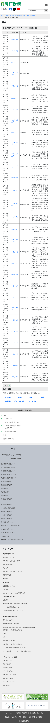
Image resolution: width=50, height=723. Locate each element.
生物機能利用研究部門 (8, 508)
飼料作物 (8, 401)
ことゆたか (14, 343)
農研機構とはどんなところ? (11, 561)
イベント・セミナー (9, 682)
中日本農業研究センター (8, 471)
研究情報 (6, 582)
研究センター (16, 459)
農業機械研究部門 (6, 485)
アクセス (5, 568)
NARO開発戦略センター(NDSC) (11, 455)
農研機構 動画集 (8, 678)
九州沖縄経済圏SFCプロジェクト (13, 610)
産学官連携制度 (7, 620)
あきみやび (14, 229)
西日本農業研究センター (8, 474)
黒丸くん (14, 132)
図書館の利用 (7, 575)
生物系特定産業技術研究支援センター (12, 540)
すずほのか (14, 320)
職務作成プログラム (9, 640)
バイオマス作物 (31, 401)
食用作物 (32, 15)
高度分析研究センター (8, 533)
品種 (20, 15)
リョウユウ (14, 51)
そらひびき (14, 39)
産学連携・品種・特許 (12, 15)
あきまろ (14, 263)
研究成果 (5, 589)
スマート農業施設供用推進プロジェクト (15, 647)
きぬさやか (14, 354)
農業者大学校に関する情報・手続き (16, 717)
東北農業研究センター (8, 467)
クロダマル (14, 377)
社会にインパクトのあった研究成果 (14, 593)
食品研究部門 (5, 495)
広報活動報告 (7, 664)
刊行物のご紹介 (7, 667)
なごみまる (14, 331)
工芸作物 (19, 397)
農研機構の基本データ (10, 564)
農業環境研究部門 (6, 511)
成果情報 (5, 600)
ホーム (3, 15)
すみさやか (14, 86)
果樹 (42, 397)
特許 (4, 637)
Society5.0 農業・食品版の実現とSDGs (15, 603)
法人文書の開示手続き (37, 713)
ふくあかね (14, 109)
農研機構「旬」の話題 (10, 675)
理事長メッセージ (8, 557)
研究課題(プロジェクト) (10, 586)
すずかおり (14, 365)
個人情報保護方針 (24, 721)
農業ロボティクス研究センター (10, 525)
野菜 (30, 397)
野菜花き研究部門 (6, 504)
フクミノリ (14, 297)
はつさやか (14, 274)
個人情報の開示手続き (36, 717)
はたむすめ (14, 177)
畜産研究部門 (5, 492)
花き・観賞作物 (19, 401)
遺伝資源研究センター (8, 529)
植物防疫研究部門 (6, 515)
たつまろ (14, 190)
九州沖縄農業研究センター (9, 478)
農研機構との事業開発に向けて (12, 630)
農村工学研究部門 (6, 481)
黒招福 (13, 98)
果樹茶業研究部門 (6, 499)
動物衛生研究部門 (6, 518)
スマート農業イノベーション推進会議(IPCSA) (17, 651)
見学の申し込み (7, 671)
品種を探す (26, 15)
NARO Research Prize (9, 596)
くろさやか (14, 252)
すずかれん (14, 286)
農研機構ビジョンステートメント (13, 571)
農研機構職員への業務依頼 (11, 623)
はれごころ (14, 62)
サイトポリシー (9, 713)
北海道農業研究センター (8, 464)
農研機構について (8, 554)
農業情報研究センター (8, 522)
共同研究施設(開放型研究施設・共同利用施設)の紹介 (19, 627)
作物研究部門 (5, 488)
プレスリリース (7, 660)
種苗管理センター (6, 536)
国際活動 (5, 578)
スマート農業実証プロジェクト (12, 607)
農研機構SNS (7, 685)
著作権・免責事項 (21, 713)
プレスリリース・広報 (10, 657)
